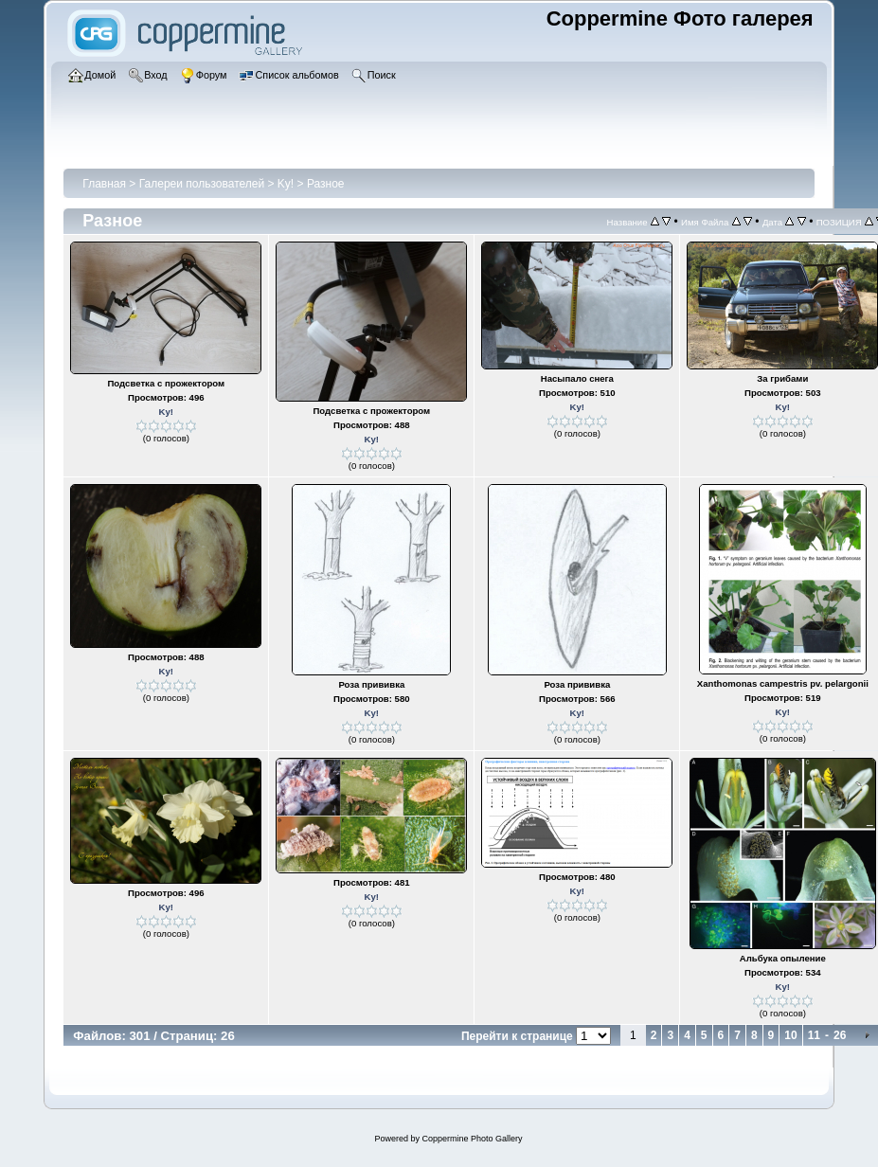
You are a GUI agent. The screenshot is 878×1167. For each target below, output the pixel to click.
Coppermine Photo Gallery (471, 1138)
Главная (104, 183)
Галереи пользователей (201, 183)
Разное (326, 183)
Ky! (286, 183)
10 (790, 1035)
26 (839, 1035)
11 (814, 1035)
